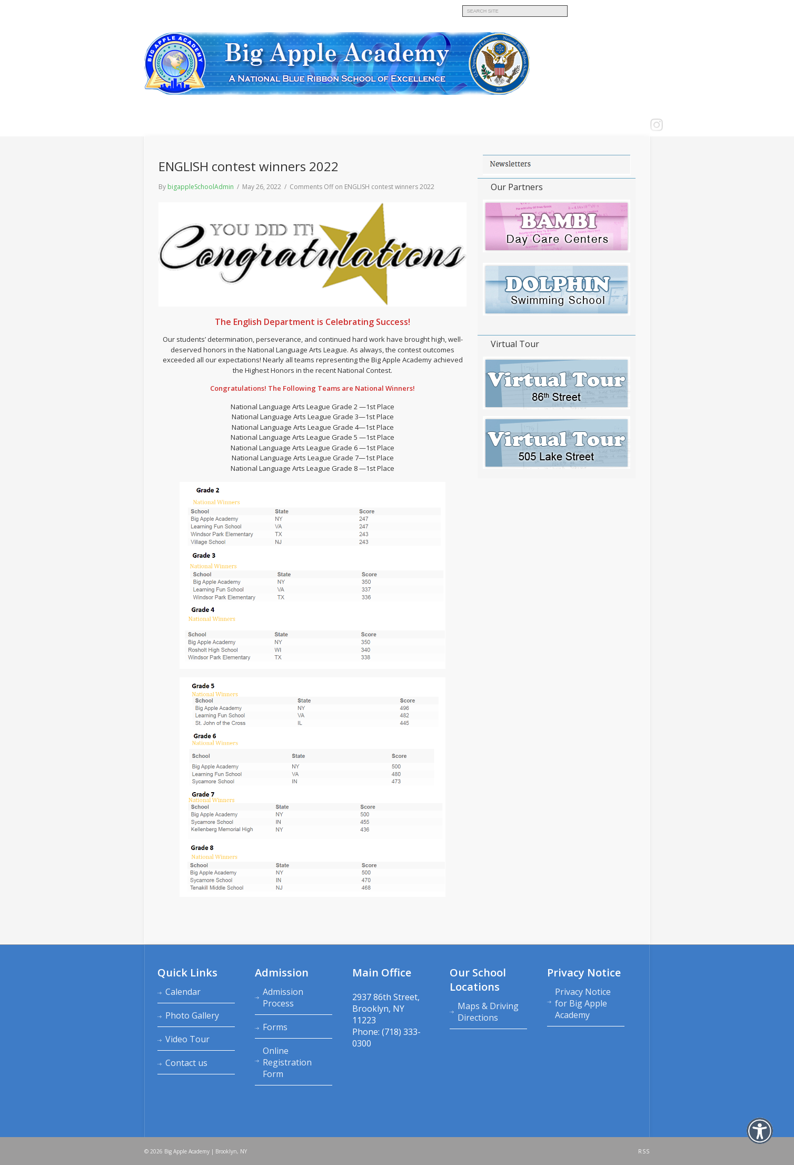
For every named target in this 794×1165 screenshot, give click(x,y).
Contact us (368, 125)
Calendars (325, 125)
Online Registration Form (287, 1062)
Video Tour (187, 1039)
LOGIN (470, 125)
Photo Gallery (192, 1015)
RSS (644, 1151)
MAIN (151, 10)
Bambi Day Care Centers (200, 10)
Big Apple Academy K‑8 (273, 10)
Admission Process (283, 997)
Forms (275, 1027)
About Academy (197, 125)
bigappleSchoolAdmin (200, 186)
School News (433, 125)
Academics (285, 125)
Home (156, 125)
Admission (246, 125)
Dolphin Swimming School (349, 10)
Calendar (183, 992)
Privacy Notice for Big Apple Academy (583, 1003)
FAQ (399, 125)
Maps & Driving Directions (488, 1011)
